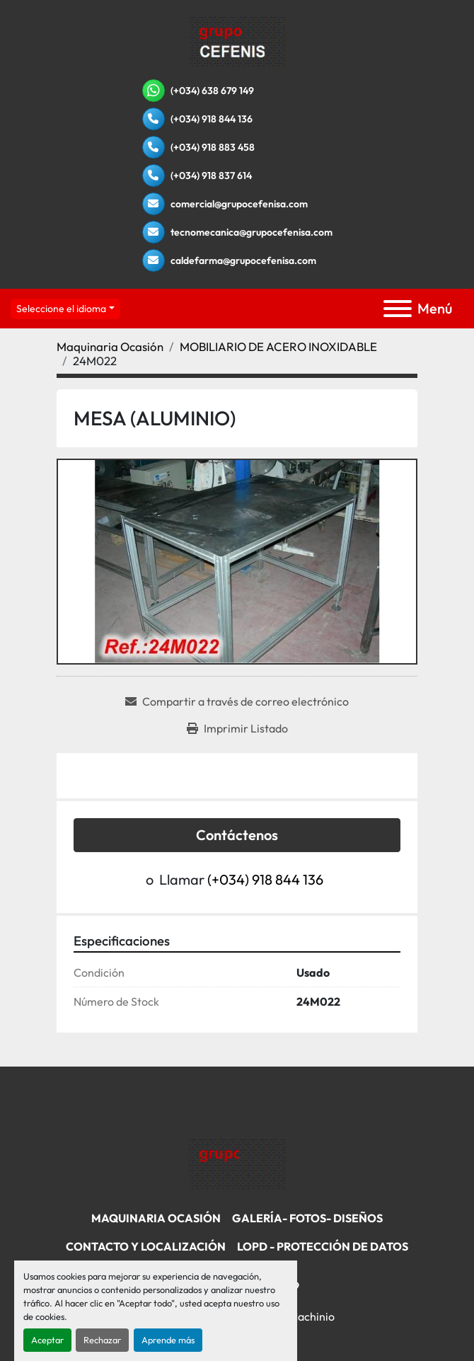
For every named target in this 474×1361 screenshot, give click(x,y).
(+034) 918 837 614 (211, 175)
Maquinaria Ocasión (156, 1218)
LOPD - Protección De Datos (322, 1246)
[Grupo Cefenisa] (237, 1163)
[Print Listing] (237, 728)
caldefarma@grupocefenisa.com (243, 260)
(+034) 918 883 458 (212, 147)
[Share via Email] (237, 701)
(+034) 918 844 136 (211, 119)
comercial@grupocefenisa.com (239, 203)
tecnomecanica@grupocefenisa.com (251, 232)
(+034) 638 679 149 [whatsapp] (212, 90)
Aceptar (47, 1339)
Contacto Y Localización (146, 1246)
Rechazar (102, 1339)
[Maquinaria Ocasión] (110, 346)
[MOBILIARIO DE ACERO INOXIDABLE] (278, 346)
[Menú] (397, 308)
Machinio (312, 1316)
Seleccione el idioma (61, 308)
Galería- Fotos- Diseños (307, 1218)
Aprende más (168, 1339)
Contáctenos (237, 835)
